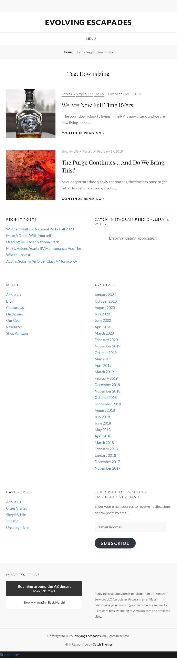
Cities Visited (17, 508)
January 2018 (105, 455)
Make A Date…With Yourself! (29, 235)
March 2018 (104, 442)
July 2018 (102, 417)
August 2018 (105, 410)
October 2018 (106, 397)
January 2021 (105, 294)
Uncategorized (17, 527)
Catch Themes (103, 644)
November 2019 (107, 346)
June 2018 (103, 423)
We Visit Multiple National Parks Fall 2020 (40, 229)
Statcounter (9, 654)
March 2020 (104, 333)
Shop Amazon (17, 333)
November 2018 (107, 391)
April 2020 (103, 327)
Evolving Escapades (88, 22)
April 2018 (103, 436)
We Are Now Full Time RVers (97, 105)
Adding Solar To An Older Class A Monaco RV (41, 261)
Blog (9, 301)
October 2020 (106, 301)
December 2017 (107, 461)
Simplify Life (84, 94)
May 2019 (103, 359)
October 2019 (106, 352)
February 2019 (106, 378)
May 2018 (103, 429)
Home (68, 52)
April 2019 (103, 365)
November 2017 (107, 468)
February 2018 (106, 449)
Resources (14, 327)
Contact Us (15, 307)
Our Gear (13, 320)
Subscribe (115, 543)
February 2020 (106, 339)
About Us (68, 94)
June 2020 (103, 320)
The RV (99, 94)
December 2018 (107, 384)
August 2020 (105, 307)
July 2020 (102, 314)
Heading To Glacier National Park (32, 242)
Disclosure (14, 314)
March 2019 (104, 371)
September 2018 (108, 404)
